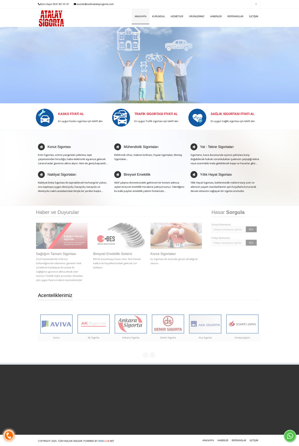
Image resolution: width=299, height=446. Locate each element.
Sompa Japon (242, 339)
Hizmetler (177, 16)
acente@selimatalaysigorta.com (95, 4)
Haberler (216, 16)
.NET (106, 441)
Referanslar (235, 16)
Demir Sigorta (168, 339)
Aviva (56, 339)
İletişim (253, 16)
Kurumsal (158, 16)
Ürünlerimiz (196, 16)
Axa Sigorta (205, 339)
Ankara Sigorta (130, 339)
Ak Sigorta (93, 339)
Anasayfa (140, 16)
